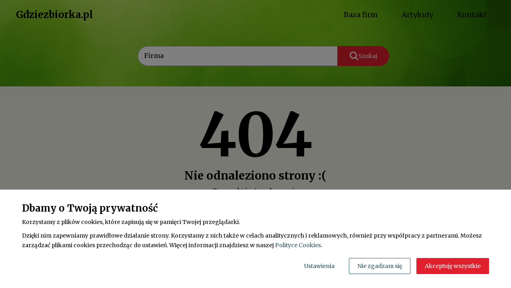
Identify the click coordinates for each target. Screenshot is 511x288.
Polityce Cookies (298, 245)
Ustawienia (319, 266)
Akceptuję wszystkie (453, 266)
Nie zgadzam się (379, 266)
